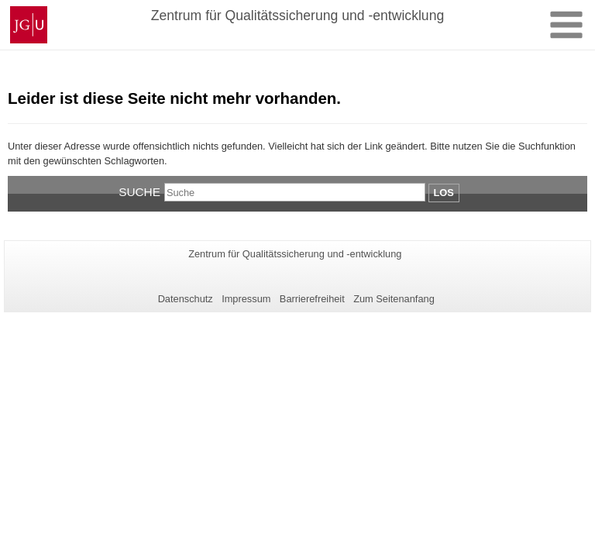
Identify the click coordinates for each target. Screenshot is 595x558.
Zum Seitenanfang (394, 299)
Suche (139, 191)
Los (444, 192)
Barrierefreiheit (312, 299)
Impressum (246, 299)
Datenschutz (185, 299)
